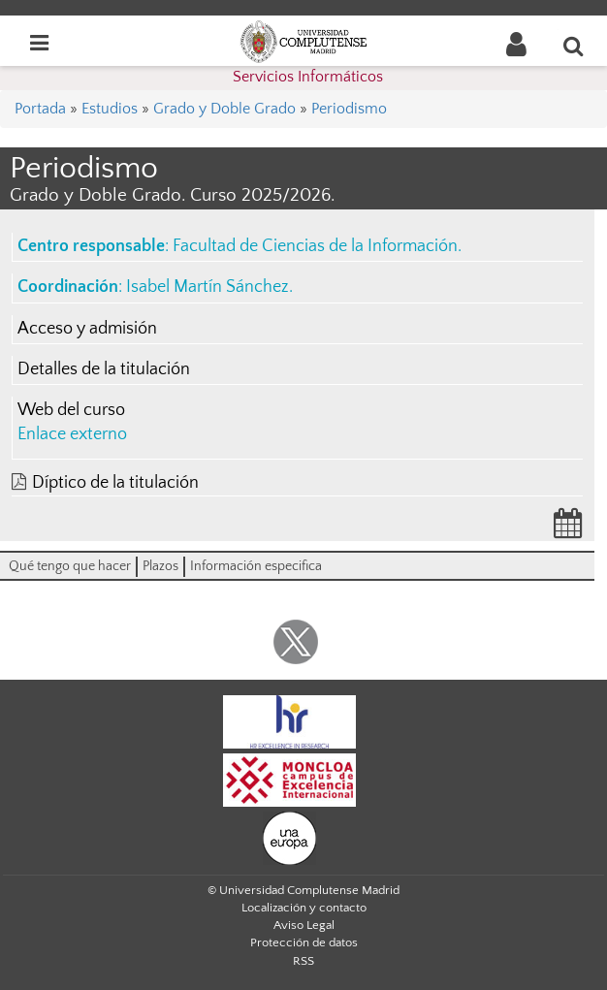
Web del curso (71, 410)
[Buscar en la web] (574, 45)
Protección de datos (304, 942)
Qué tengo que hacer (70, 566)
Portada (40, 108)
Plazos (160, 566)
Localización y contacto (304, 907)
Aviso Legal (304, 925)
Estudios (109, 108)
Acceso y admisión (87, 328)
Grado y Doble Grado (224, 108)
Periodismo (349, 108)
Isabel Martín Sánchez (207, 287)
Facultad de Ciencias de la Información (315, 246)
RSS (303, 961)
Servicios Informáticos (308, 76)
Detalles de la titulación (103, 369)
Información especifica (256, 566)
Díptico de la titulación (115, 483)
